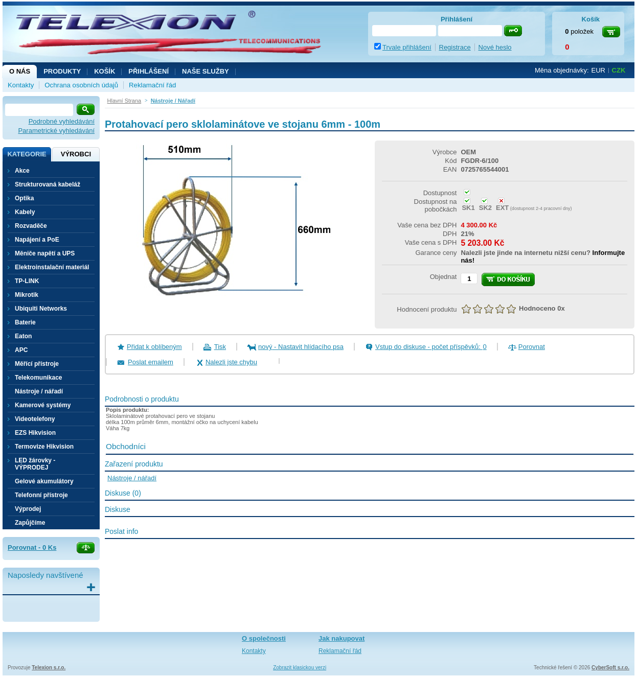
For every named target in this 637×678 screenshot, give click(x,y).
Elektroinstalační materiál (52, 267)
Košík (104, 71)
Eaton (23, 336)
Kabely (25, 212)
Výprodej (28, 508)
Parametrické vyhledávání (56, 130)
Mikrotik (26, 294)
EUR (598, 70)
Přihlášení (148, 71)
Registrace (455, 47)
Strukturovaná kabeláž (47, 184)
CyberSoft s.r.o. (610, 667)
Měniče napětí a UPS (45, 253)
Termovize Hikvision (44, 446)
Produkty (62, 71)
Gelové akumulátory (44, 481)
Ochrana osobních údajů (81, 85)
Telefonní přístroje (41, 495)
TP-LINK (27, 281)
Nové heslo (495, 47)
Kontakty (21, 85)
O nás (19, 71)
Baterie (25, 322)
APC (21, 350)
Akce (22, 170)
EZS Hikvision (35, 432)
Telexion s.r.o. (48, 667)
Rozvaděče (31, 225)
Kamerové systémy (43, 405)
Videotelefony (35, 419)
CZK (619, 70)
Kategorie (26, 154)
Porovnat (531, 346)
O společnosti (264, 638)
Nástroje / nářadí (39, 391)
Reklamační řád (152, 85)
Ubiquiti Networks (41, 308)
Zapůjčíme (30, 522)
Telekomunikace (38, 377)
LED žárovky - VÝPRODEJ (35, 464)
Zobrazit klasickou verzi (299, 667)
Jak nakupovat (341, 638)
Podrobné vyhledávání (62, 121)
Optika (24, 198)
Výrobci (76, 154)
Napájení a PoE (37, 239)
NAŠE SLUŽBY (205, 71)
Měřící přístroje (37, 363)
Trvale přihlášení (406, 47)
